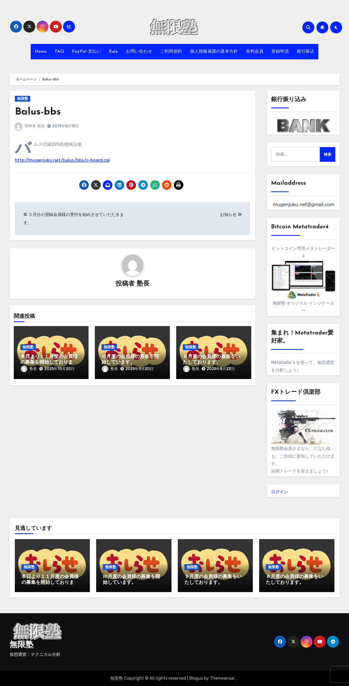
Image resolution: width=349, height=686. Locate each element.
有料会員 (254, 51)
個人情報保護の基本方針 (214, 51)
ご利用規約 (171, 51)
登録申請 (280, 51)
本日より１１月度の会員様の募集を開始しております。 (49, 362)
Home (41, 51)
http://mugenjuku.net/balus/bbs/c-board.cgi (62, 160)
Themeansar (222, 678)
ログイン (279, 491)
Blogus (196, 678)
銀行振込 (305, 51)
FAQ (59, 51)
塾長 (41, 126)
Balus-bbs (38, 112)
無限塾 (22, 98)
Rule (113, 51)
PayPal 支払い (86, 51)
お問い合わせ (139, 51)
